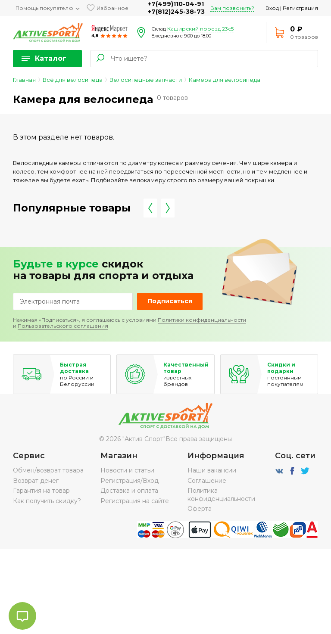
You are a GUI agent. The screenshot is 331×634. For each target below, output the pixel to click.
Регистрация (300, 8)
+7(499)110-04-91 (176, 4)
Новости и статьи (127, 470)
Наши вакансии (211, 470)
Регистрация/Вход (129, 481)
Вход (272, 8)
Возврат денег (36, 481)
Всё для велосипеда (73, 79)
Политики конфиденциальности (202, 320)
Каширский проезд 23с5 (200, 28)
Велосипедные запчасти (145, 79)
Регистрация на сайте (134, 501)
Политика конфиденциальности (221, 494)
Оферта (199, 509)
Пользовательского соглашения (63, 326)
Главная (24, 79)
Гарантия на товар (41, 490)
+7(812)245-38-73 (176, 12)
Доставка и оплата (129, 490)
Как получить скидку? (47, 501)
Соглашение (206, 481)
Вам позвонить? (232, 8)
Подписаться (169, 301)
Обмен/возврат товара (48, 470)
